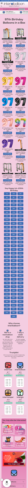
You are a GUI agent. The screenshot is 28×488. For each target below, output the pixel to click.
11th (13, 204)
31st (7, 230)
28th (7, 227)
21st (20, 216)
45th (20, 245)
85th (7, 297)
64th (7, 271)
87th (20, 297)
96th (20, 309)
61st (7, 268)
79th (7, 290)
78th (20, 286)
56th (13, 260)
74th (13, 283)
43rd (7, 245)
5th (13, 197)
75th (20, 283)
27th (20, 223)
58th (7, 264)
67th (7, 275)
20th (13, 216)
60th (20, 264)
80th (13, 290)
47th (13, 249)
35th (13, 234)
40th (7, 242)
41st (13, 242)
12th (20, 204)
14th (13, 208)
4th (7, 197)
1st (7, 193)
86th (13, 297)
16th (7, 212)
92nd (13, 305)
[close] (2, 480)
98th (13, 312)
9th (20, 201)
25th (7, 223)
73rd (7, 283)
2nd (14, 193)
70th (7, 279)
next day (23, 339)
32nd (13, 230)
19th (7, 216)
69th (20, 275)
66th (20, 271)
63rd (20, 268)
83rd (13, 294)
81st (20, 290)
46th (7, 249)
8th (13, 201)
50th (13, 253)
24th (20, 219)
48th (20, 249)
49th (7, 253)
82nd (7, 294)
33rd (20, 230)
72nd (20, 279)
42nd (20, 242)
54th (20, 256)
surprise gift (8, 49)
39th (20, 238)
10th (7, 204)
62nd (13, 268)
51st (20, 253)
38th (13, 238)
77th (13, 286)
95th (13, 309)
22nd (7, 219)
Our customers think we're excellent (14, 9)
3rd (20, 193)
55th (7, 260)
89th (13, 301)
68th (13, 275)
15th (20, 208)
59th (13, 264)
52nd (7, 256)
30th (20, 227)
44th (13, 245)
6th (20, 197)
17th (13, 212)
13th (7, 208)
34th (7, 234)
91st (7, 305)
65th (13, 271)
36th (20, 234)
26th (13, 223)
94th (7, 309)
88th (7, 301)
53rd (13, 256)
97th (7, 312)
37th (7, 238)
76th (7, 286)
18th (20, 212)
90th (20, 301)
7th (7, 201)
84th (20, 294)
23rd (13, 219)
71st (13, 279)
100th (13, 316)
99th (20, 312)
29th (13, 227)
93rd (20, 305)
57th (20, 260)
